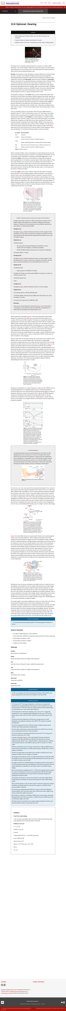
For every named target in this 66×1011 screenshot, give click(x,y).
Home (41, 3)
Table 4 (52, 127)
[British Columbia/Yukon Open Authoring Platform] (10, 2)
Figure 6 (28, 498)
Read (45, 3)
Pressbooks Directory (35, 1004)
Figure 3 (49, 344)
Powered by (32, 1001)
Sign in (50, 3)
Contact (43, 1004)
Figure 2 (17, 175)
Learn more (29, 7)
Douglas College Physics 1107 (8, 989)
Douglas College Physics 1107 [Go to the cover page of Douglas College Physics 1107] (33, 11)
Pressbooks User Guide (25, 1004)
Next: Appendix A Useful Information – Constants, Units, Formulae (50, 1008)
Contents (9, 11)
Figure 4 (37, 389)
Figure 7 (13, 536)
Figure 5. (33, 458)
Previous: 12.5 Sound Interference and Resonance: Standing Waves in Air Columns (16, 1009)
